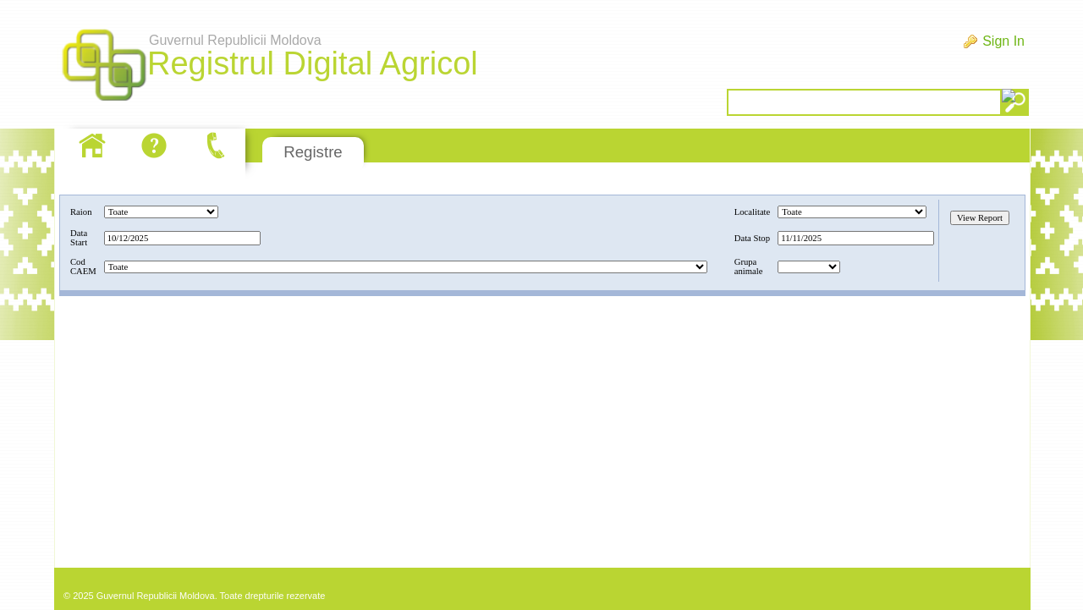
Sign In (1003, 41)
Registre (312, 152)
